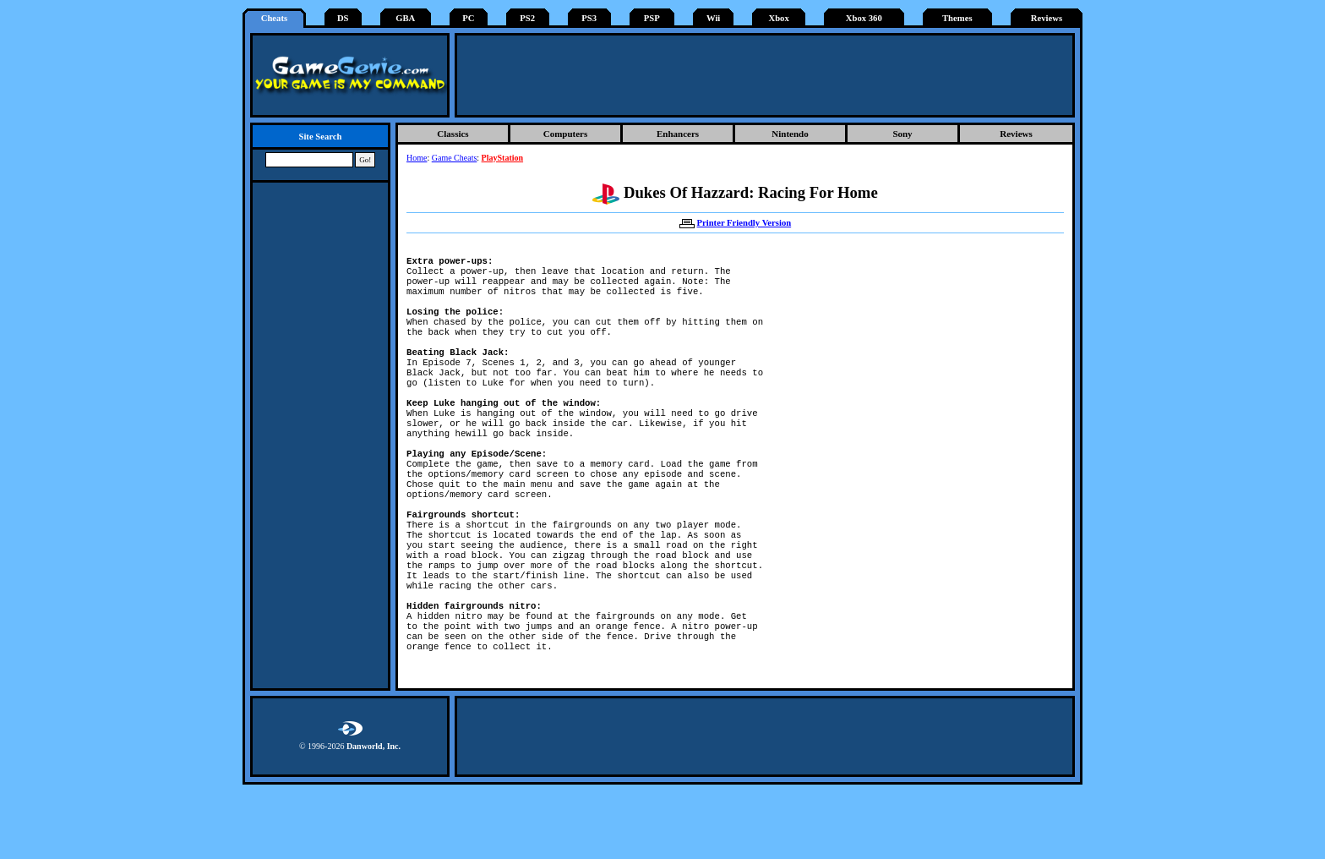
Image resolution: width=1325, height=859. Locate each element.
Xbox (778, 18)
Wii (713, 18)
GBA (405, 18)
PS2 (527, 18)
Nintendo (790, 134)
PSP (652, 18)
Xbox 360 (864, 18)
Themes (957, 18)
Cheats (274, 18)
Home (416, 157)
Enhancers (678, 134)
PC (468, 18)
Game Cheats (454, 157)
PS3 (589, 18)
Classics (452, 134)
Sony (902, 134)
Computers (565, 134)
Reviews (1046, 18)
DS (343, 18)
